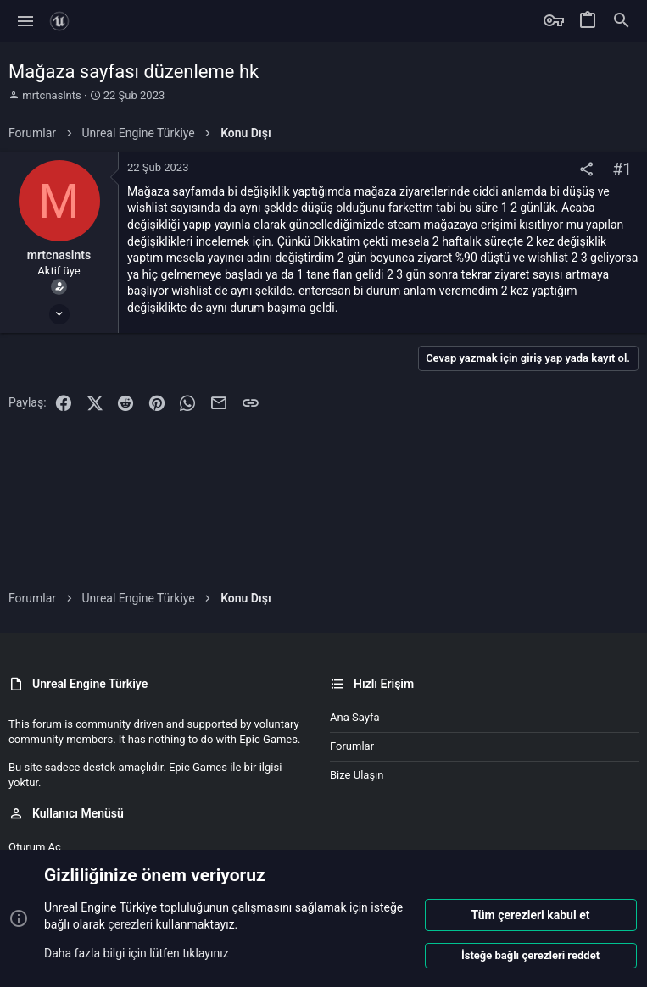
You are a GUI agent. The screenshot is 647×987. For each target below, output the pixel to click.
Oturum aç (34, 846)
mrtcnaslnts (51, 95)
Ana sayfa (354, 717)
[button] (25, 21)
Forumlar (352, 746)
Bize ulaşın (357, 774)
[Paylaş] (586, 170)
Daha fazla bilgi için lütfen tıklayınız (136, 952)
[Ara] (622, 21)
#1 (622, 170)
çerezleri (130, 924)
